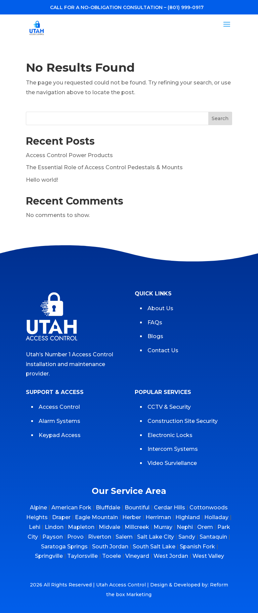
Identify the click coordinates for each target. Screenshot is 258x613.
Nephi (185, 527)
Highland (187, 517)
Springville (49, 556)
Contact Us (162, 350)
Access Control (59, 407)
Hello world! (42, 180)
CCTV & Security (169, 407)
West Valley (208, 556)
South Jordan (110, 546)
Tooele (111, 556)
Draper (61, 517)
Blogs (155, 336)
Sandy (186, 537)
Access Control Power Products (69, 155)
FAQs (154, 322)
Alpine (38, 507)
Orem (205, 527)
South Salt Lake (154, 546)
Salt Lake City (155, 537)
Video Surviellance (172, 463)
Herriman (158, 517)
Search (220, 118)
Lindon (54, 527)
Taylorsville (82, 556)
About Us (160, 308)
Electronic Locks (169, 435)
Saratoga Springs (64, 546)
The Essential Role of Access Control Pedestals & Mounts (104, 167)
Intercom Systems (172, 449)
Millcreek (137, 527)
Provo (75, 537)
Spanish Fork (197, 546)
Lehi (34, 527)
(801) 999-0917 (186, 7)
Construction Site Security (182, 421)
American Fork (71, 507)
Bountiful (137, 507)
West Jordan (171, 556)
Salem (124, 537)
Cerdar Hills (169, 507)
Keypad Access (60, 435)
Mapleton (81, 527)
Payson (52, 537)
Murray (163, 527)
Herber (131, 517)
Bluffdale (108, 507)
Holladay (216, 517)
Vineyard (137, 556)
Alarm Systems (59, 421)
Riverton (99, 537)
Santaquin (213, 537)
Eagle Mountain (96, 517)
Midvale (109, 527)
